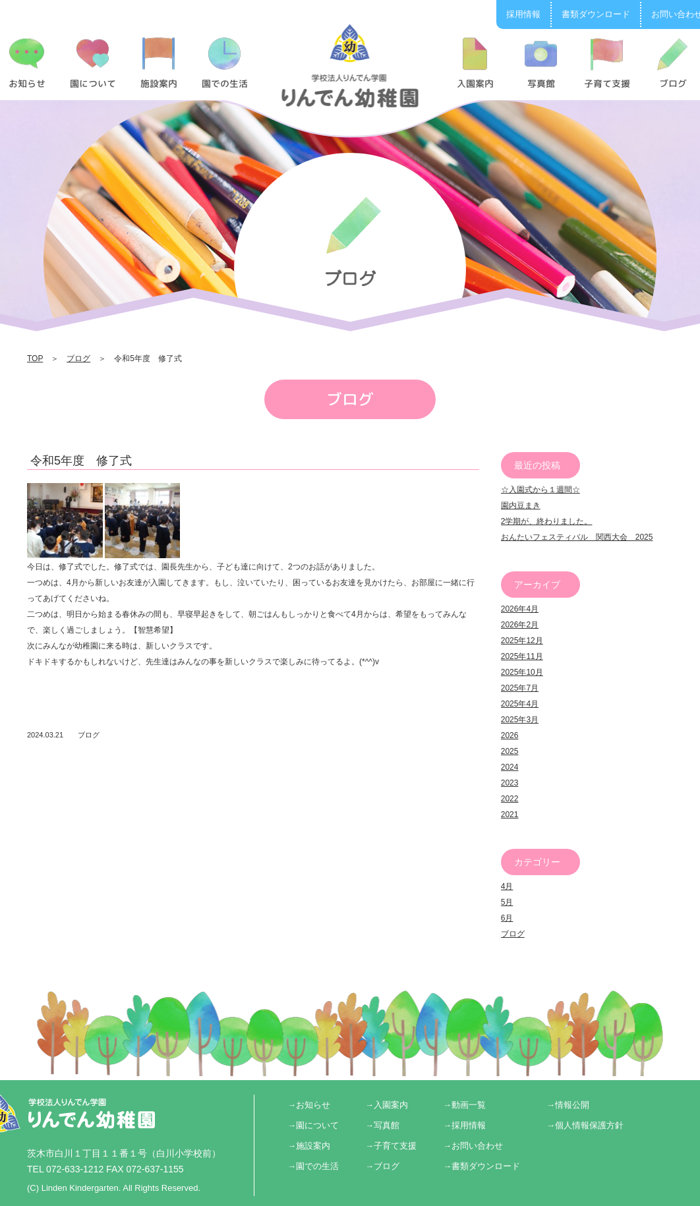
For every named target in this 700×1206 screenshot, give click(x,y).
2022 (510, 798)
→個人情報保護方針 (585, 1125)
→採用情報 (464, 1125)
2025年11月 (522, 656)
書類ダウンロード (596, 14)
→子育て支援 (391, 1146)
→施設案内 (308, 1146)
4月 (507, 886)
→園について (313, 1125)
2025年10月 (522, 672)
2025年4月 (520, 703)
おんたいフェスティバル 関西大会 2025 (577, 537)
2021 (510, 814)
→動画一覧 (464, 1105)
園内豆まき (520, 505)
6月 (507, 918)
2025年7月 (520, 688)
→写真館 (382, 1125)
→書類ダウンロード (481, 1166)
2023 (510, 783)
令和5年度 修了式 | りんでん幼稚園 (350, 65)
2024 (510, 767)
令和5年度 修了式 (81, 460)
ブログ (78, 358)
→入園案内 (386, 1105)
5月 (507, 902)
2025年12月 (522, 640)
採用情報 (523, 14)
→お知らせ (308, 1105)
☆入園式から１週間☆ (540, 489)
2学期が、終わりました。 (547, 521)
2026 (510, 735)
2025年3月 (520, 719)
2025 (510, 751)
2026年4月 (520, 609)
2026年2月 (520, 624)
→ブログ (382, 1166)
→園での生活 (313, 1166)
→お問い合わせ (473, 1146)
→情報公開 (567, 1105)
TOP (35, 358)
